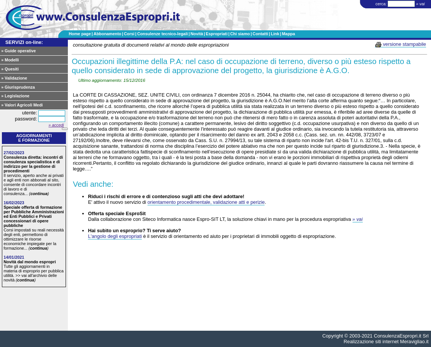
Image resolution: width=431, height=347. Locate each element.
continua (38, 193)
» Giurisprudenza (18, 87)
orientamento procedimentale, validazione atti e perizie (206, 202)
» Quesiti (10, 69)
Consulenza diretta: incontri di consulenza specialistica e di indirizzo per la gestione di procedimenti (33, 164)
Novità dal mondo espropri (29, 261)
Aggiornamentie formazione (34, 137)
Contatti (260, 33)
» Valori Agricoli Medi (22, 105)
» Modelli (10, 60)
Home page (80, 33)
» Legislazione (15, 96)
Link (275, 33)
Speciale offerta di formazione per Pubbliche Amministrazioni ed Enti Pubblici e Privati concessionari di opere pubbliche (33, 216)
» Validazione (14, 78)
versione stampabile (400, 44)
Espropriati (216, 33)
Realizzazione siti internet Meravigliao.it (386, 341)
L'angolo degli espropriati (115, 236)
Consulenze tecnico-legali (162, 33)
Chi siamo (240, 33)
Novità (196, 33)
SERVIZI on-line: (24, 42)
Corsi (129, 33)
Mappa (288, 33)
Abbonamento (107, 33)
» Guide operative (18, 50)
